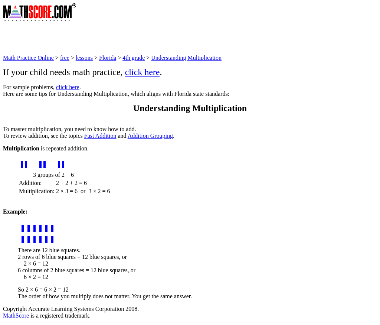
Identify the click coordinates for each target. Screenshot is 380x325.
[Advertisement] (138, 38)
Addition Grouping (150, 136)
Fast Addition (100, 136)
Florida (107, 58)
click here (142, 72)
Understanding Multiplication (186, 58)
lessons (84, 58)
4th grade (133, 58)
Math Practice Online (28, 58)
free (64, 58)
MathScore (16, 315)
